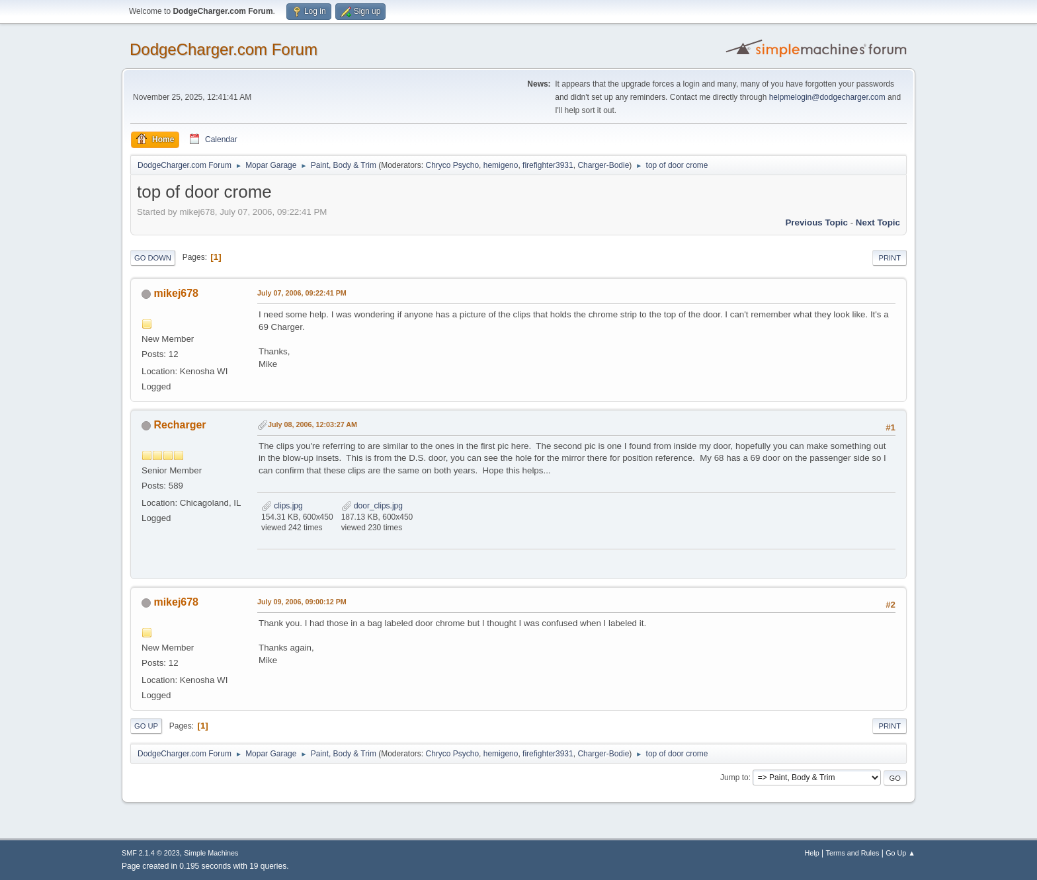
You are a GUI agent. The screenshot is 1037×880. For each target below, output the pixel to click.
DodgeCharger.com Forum (223, 49)
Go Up (146, 726)
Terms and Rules (853, 853)
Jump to (734, 777)
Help (812, 853)
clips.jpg (282, 505)
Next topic (878, 222)
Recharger (179, 424)
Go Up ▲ (900, 853)
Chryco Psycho (452, 165)
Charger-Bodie (603, 165)
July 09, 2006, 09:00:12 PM (302, 602)
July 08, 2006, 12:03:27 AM (312, 424)
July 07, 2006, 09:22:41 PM (302, 293)
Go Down (152, 258)
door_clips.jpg (372, 505)
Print (889, 258)
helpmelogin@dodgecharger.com (827, 97)
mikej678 (175, 293)
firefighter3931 (547, 165)
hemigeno (500, 165)
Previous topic (816, 222)
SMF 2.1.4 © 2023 (151, 853)
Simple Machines (211, 853)
